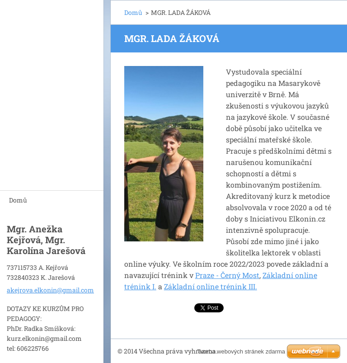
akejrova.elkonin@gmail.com (50, 290)
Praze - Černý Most (227, 275)
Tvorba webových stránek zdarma (241, 351)
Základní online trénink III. (210, 286)
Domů (18, 200)
